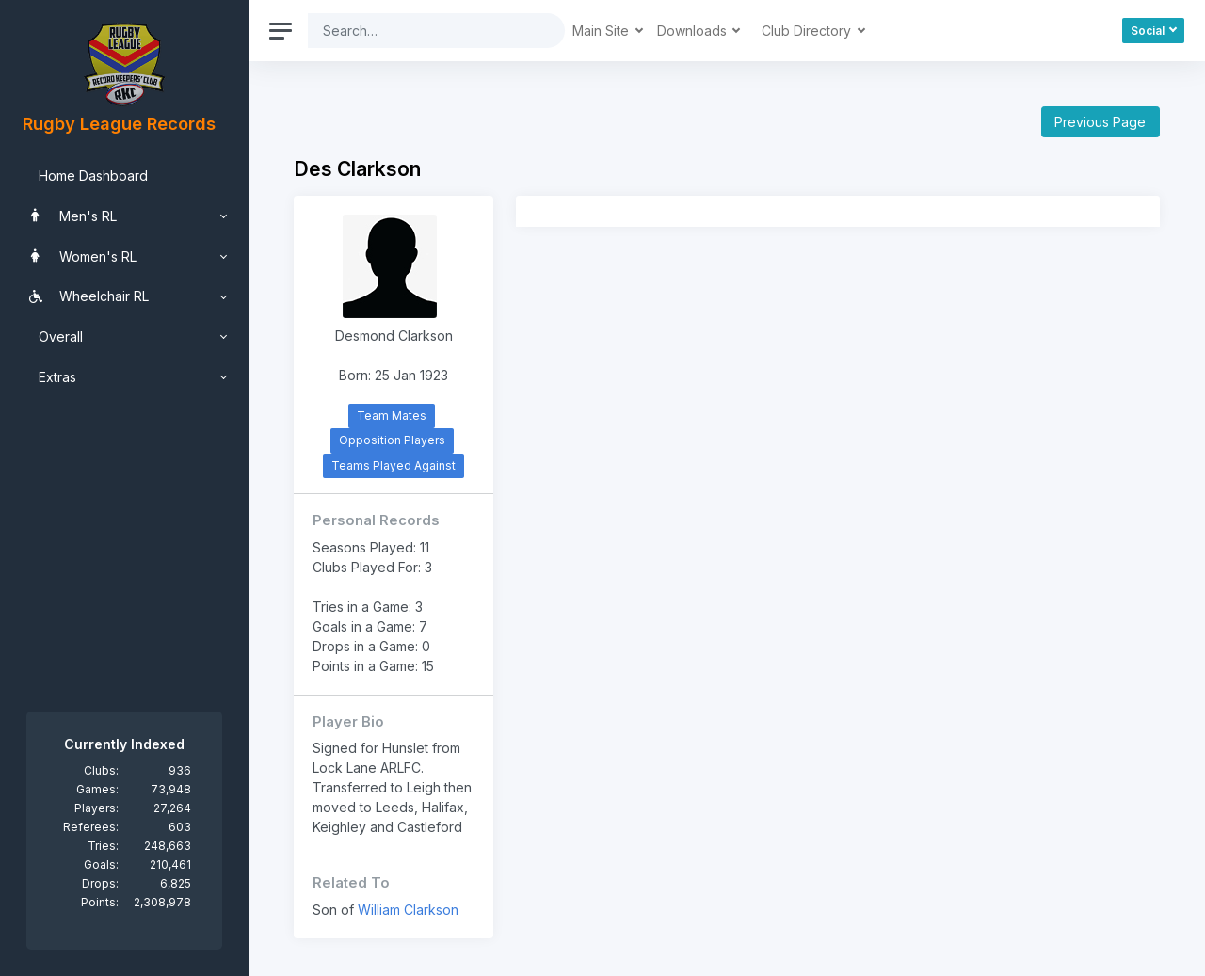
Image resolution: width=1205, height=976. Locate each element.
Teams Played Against (393, 465)
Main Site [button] (602, 31)
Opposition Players (392, 440)
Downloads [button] (694, 31)
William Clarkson (408, 910)
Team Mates (391, 415)
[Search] (422, 30)
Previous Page (1100, 122)
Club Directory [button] (808, 31)
